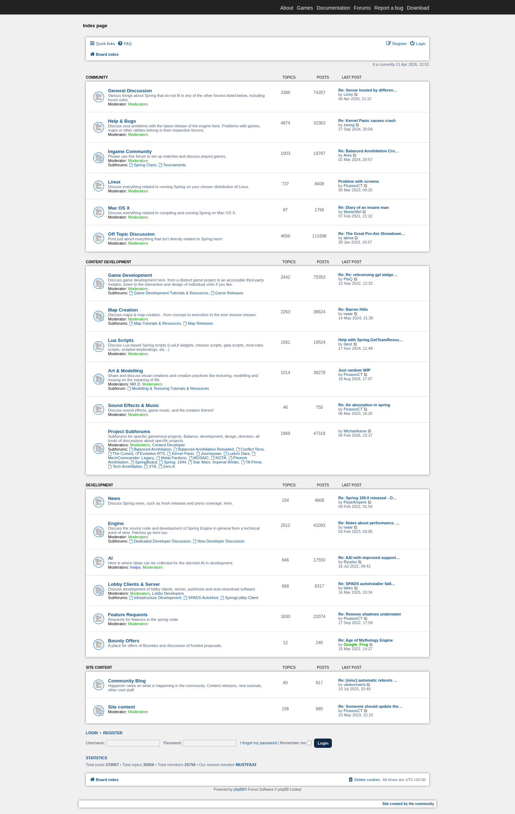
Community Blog (127, 680)
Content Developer (168, 445)
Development (99, 485)
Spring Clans (142, 165)
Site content (99, 668)
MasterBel (353, 212)
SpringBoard (144, 462)
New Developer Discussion (218, 541)
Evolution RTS (150, 453)
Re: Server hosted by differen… (367, 90)
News (114, 498)
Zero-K (166, 466)
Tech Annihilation (125, 466)
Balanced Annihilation (150, 449)
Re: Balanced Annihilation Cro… (368, 151)
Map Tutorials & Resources (155, 323)
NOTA (218, 458)
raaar (348, 314)
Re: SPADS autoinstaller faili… (366, 584)
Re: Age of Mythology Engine (365, 640)
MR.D (135, 384)
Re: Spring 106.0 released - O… (367, 498)
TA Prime (251, 462)
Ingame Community (130, 151)
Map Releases (198, 323)
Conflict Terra (250, 449)
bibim (348, 588)
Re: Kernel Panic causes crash (367, 120)
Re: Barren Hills (353, 309)
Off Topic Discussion (131, 234)
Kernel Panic (180, 453)
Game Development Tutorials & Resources (168, 293)
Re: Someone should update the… (370, 706)
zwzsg (349, 125)
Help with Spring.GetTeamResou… (370, 340)
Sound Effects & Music (133, 405)
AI (110, 558)
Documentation (333, 8)
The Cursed (120, 453)
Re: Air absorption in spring (364, 405)
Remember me (296, 743)
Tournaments (172, 165)
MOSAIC (199, 458)
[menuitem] (124, 43)
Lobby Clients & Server (134, 584)
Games (305, 8)
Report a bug (388, 8)
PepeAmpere (355, 502)
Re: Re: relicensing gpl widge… (367, 275)
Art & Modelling (125, 370)
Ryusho (350, 562)
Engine (116, 523)
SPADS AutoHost (200, 597)
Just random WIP (354, 370)
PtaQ (348, 279)
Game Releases (227, 293)
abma (349, 238)
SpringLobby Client (239, 597)
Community (97, 77)
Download (418, 8)
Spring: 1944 (172, 462)
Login (92, 733)
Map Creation (123, 310)
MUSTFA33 (246, 764)
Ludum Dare (237, 453)
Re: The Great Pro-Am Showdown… (371, 233)
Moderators (138, 104)
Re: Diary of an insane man (363, 207)
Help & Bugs (122, 121)
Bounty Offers (123, 640)
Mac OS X (119, 208)
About (286, 8)
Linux (114, 182)
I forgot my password (258, 743)
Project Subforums (129, 431)
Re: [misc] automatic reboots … (368, 680)
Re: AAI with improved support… (369, 557)
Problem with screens (358, 181)
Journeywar (208, 453)
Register (113, 733)
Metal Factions (171, 458)
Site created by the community (408, 804)
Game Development (130, 275)
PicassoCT (353, 185)
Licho (348, 94)
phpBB (239, 789)
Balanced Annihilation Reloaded (203, 449)
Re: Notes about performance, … (368, 523)
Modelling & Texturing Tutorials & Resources (168, 388)
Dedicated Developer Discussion (160, 541)
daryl (348, 344)
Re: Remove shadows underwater (369, 614)
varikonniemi (355, 684)
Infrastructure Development (155, 597)
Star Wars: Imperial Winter (213, 462)
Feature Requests (128, 614)
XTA (150, 466)
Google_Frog (356, 644)
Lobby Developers (168, 593)
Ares (348, 155)
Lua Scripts (121, 340)
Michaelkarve (355, 431)
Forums (362, 8)
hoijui (135, 567)
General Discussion (130, 90)
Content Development (108, 262)
